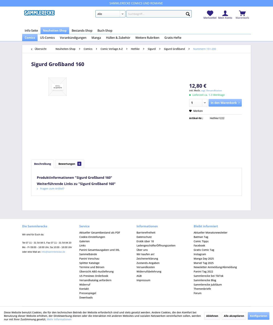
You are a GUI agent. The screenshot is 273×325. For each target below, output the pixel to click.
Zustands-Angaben (148, 263)
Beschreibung (42, 164)
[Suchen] (188, 13)
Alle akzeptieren (234, 316)
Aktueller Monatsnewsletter (210, 232)
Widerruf (84, 284)
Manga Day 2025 (204, 258)
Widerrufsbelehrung (148, 271)
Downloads (86, 297)
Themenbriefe (202, 288)
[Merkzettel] (210, 15)
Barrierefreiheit (145, 232)
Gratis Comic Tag (204, 250)
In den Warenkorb (225, 102)
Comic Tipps (201, 241)
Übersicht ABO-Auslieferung (96, 271)
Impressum (143, 280)
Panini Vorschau (89, 258)
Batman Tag (201, 237)
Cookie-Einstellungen (92, 237)
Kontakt (84, 288)
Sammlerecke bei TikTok (208, 276)
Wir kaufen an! (145, 254)
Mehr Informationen (59, 319)
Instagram (200, 254)
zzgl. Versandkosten (211, 90)
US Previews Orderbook (93, 276)
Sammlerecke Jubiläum (208, 284)
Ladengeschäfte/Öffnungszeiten (156, 245)
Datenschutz (144, 237)
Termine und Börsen (91, 267)
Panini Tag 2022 (203, 271)
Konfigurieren (258, 316)
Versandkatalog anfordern (95, 280)
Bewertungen (69, 164)
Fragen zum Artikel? (50, 188)
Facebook (199, 245)
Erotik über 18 (145, 241)
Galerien (84, 241)
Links (82, 245)
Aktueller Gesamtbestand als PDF (99, 232)
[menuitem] (143, 14)
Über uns (142, 250)
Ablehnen (212, 316)
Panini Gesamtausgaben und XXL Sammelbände (99, 252)
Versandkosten (145, 267)
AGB (139, 276)
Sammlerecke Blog (205, 280)
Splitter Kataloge (89, 263)
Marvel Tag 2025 (204, 263)
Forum (197, 293)
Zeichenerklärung (147, 258)
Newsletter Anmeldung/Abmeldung (215, 267)
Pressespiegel (87, 293)
